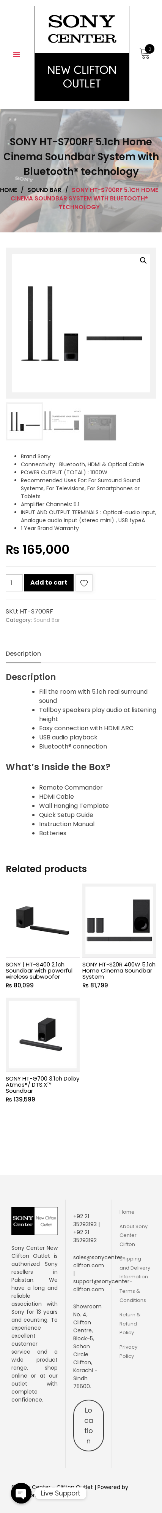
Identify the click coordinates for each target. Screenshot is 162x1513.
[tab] (23, 653)
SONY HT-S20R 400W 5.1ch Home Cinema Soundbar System (119, 970)
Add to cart (49, 582)
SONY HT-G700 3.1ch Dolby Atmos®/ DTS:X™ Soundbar (42, 1084)
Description (23, 653)
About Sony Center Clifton (134, 1235)
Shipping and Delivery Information (135, 1267)
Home (127, 1212)
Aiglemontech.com (37, 1495)
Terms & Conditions (133, 1295)
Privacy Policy (128, 1351)
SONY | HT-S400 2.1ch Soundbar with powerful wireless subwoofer (39, 970)
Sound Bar (46, 620)
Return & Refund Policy (130, 1323)
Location (88, 1425)
